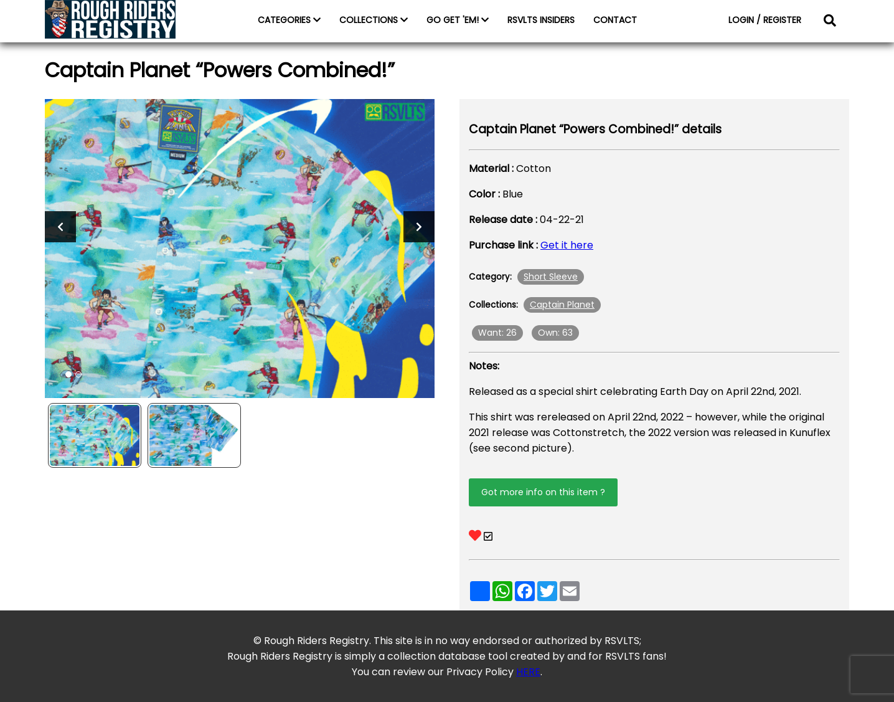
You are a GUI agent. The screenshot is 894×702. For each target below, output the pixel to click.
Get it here (566, 245)
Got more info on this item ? (543, 492)
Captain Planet (562, 304)
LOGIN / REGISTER (764, 20)
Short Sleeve (551, 276)
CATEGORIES (289, 20)
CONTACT (615, 20)
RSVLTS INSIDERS (541, 20)
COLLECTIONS (373, 20)
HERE (528, 672)
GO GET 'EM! (457, 20)
